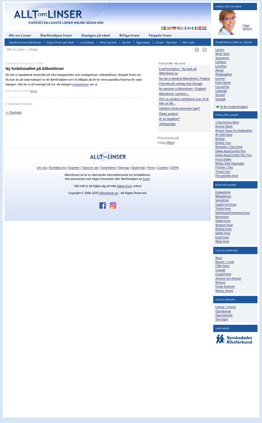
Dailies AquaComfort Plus (230, 151)
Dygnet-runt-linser (225, 204)
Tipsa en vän (90, 167)
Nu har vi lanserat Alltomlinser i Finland (184, 78)
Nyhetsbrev (108, 167)
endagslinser (80, 84)
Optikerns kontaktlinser (25, 42)
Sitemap (123, 167)
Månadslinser (223, 196)
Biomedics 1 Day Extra (228, 146)
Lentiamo (220, 62)
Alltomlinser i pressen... (174, 93)
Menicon (220, 282)
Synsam (220, 94)
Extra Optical (223, 82)
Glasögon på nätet (95, 35)
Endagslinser (223, 192)
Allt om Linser (20, 35)
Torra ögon (221, 319)
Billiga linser (129, 35)
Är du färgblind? (169, 118)
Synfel (126, 42)
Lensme (220, 78)
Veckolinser (222, 200)
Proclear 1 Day (224, 167)
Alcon (218, 257)
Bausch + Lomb (224, 261)
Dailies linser (223, 233)
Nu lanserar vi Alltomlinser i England (182, 88)
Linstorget (221, 90)
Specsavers (222, 58)
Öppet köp (138, 167)
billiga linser (124, 186)
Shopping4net (223, 74)
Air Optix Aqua (223, 134)
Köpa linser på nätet (60, 42)
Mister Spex (222, 53)
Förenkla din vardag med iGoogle (181, 83)
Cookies (162, 167)
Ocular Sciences (225, 286)
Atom (170, 142)
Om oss (42, 167)
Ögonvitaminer (224, 315)
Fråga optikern (247, 27)
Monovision (222, 216)
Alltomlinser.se (108, 193)
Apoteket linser (224, 225)
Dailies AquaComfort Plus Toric (233, 155)
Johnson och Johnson (228, 278)
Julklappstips (167, 123)
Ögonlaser (143, 42)
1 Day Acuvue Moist (227, 122)
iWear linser (222, 241)
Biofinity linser (223, 229)
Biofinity (220, 138)
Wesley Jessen (224, 290)
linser (146, 178)
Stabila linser (223, 220)
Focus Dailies (223, 159)
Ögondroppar (223, 311)
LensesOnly (222, 86)
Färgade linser (160, 35)
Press (151, 167)
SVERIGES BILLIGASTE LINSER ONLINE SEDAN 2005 (65, 22)
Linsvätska (87, 42)
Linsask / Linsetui (225, 307)
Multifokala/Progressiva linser (232, 212)
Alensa (219, 70)
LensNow (221, 66)
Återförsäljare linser (56, 35)
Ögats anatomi (168, 113)
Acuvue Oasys (223, 126)
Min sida (188, 42)
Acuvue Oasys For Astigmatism (233, 130)
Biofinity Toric (223, 142)
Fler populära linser (226, 175)
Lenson (219, 49)
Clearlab (220, 270)
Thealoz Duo (223, 171)
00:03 (33, 91)
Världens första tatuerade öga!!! (179, 108)
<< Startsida (13, 112)
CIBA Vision (222, 265)
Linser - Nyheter (166, 42)
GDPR (174, 167)
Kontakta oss (57, 167)
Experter (74, 167)
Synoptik (220, 99)
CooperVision (223, 274)
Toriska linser (223, 208)
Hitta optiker (108, 42)
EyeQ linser (222, 237)
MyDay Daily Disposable (229, 163)
